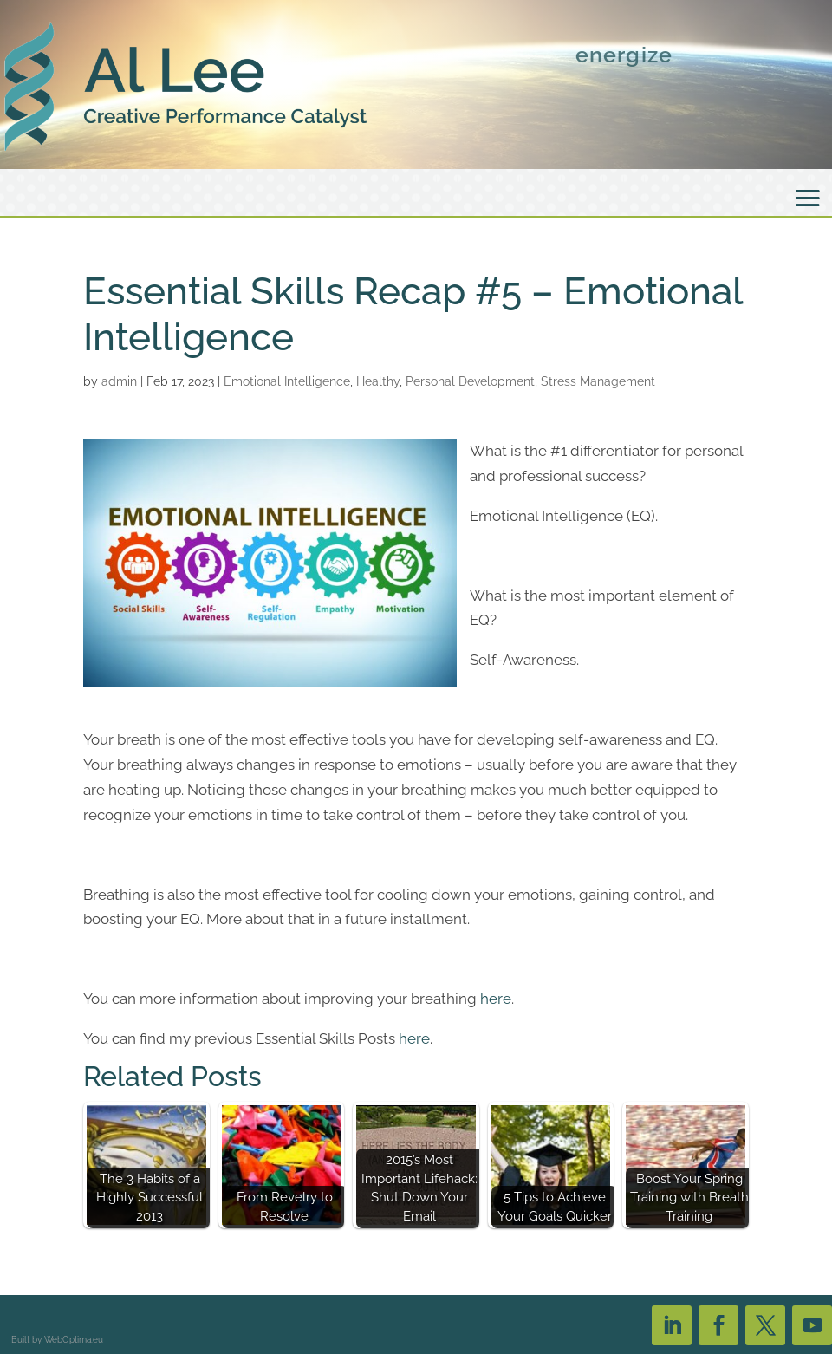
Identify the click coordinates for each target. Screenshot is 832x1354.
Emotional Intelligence (287, 381)
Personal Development (470, 381)
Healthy (378, 381)
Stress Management (598, 381)
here (495, 998)
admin (119, 381)
